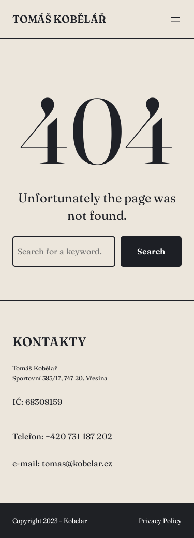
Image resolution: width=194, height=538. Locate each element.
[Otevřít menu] (175, 19)
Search (151, 251)
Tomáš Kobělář (59, 18)
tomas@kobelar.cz (77, 463)
